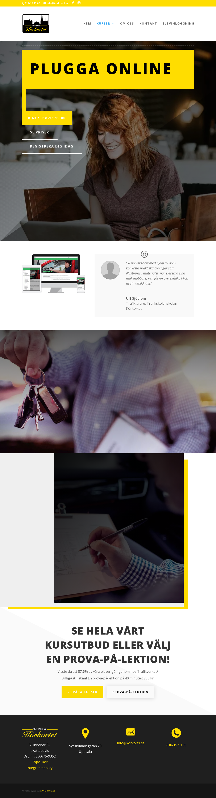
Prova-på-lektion (130, 692)
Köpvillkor (40, 762)
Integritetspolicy (40, 767)
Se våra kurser (82, 692)
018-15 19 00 (32, 3)
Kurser (103, 23)
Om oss (127, 23)
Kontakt (148, 23)
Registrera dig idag (52, 146)
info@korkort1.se (131, 743)
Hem (87, 23)
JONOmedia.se (47, 790)
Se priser (39, 132)
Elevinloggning (178, 23)
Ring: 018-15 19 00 (47, 118)
